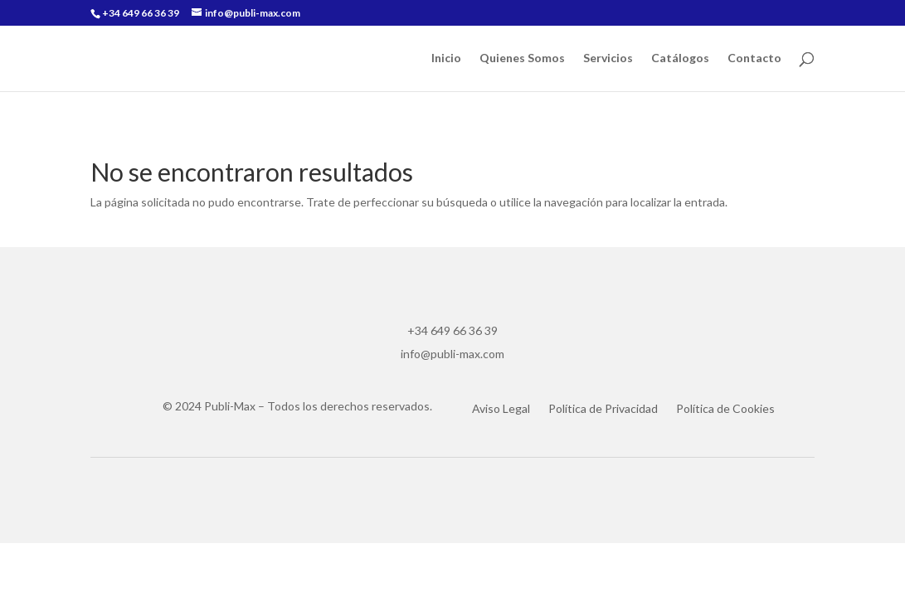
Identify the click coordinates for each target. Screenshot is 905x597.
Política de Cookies (725, 409)
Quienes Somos (522, 58)
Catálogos (680, 58)
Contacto (754, 58)
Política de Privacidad (603, 409)
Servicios (608, 58)
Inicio (446, 58)
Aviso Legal (501, 409)
